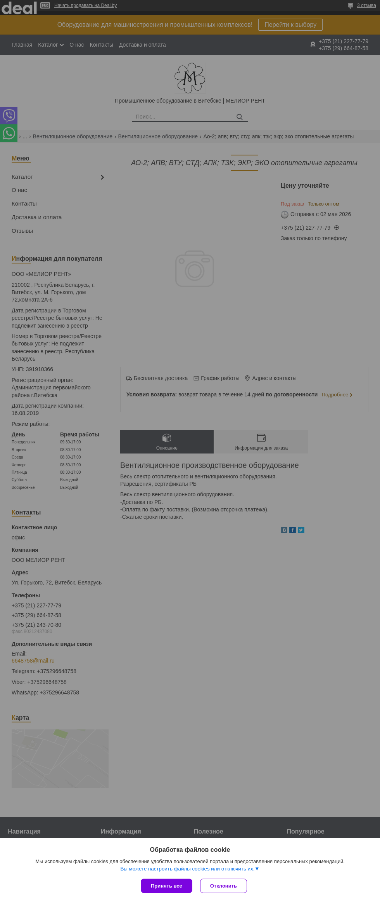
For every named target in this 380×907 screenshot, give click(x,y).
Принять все (166, 886)
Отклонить (223, 886)
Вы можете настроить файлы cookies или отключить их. (187, 869)
